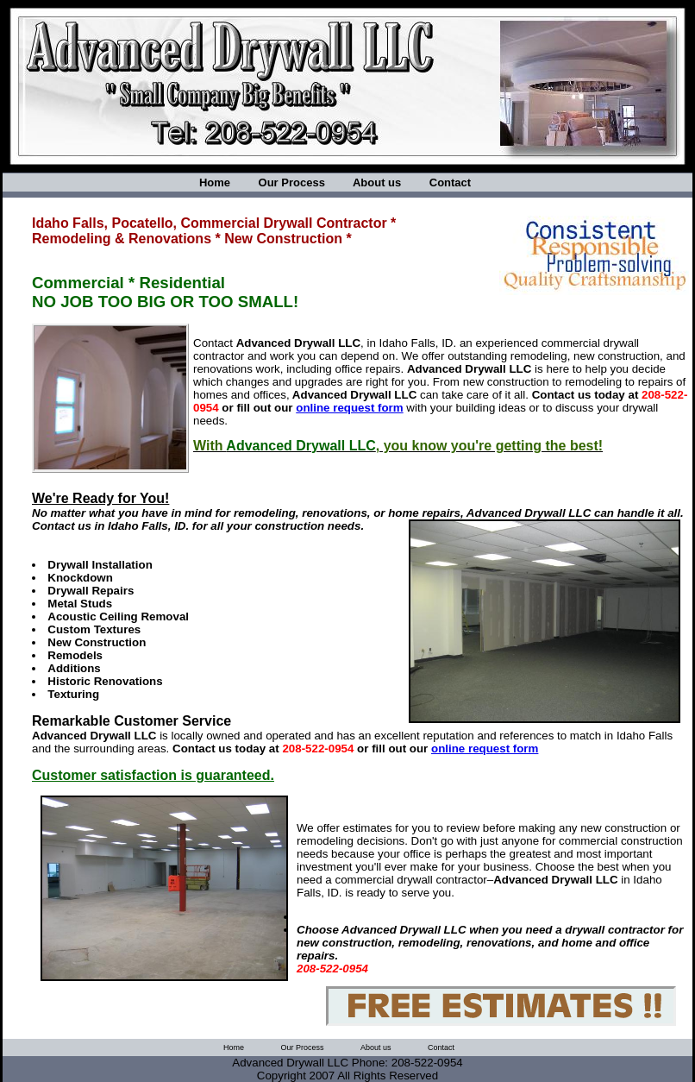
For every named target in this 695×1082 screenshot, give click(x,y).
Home (214, 182)
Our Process (292, 182)
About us (377, 182)
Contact (450, 182)
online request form (349, 407)
